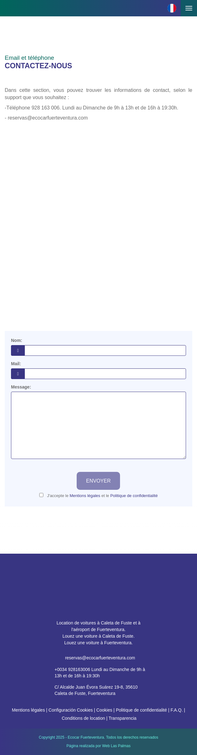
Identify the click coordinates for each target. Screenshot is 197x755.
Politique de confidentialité (141, 710)
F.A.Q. (177, 710)
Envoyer (98, 481)
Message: (21, 386)
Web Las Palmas (116, 746)
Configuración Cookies (70, 710)
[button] (172, 8)
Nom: (16, 340)
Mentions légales (28, 710)
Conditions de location (83, 718)
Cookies (104, 710)
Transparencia (122, 718)
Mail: (16, 363)
